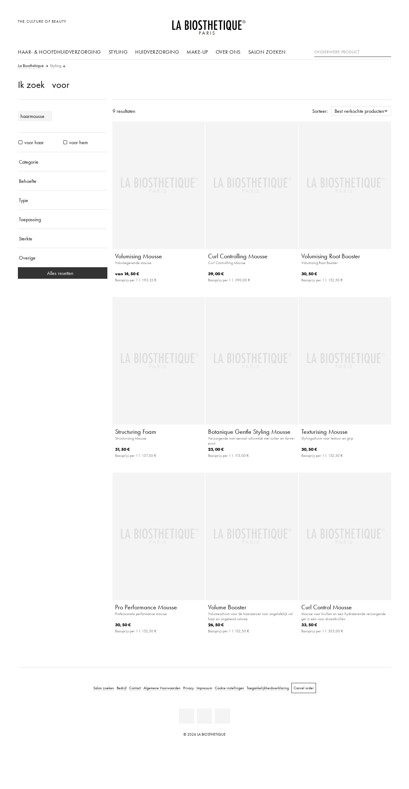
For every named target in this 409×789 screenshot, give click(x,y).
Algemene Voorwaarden (162, 687)
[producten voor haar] (20, 142)
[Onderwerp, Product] (352, 52)
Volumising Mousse (138, 256)
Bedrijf (122, 687)
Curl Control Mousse (326, 607)
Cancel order (304, 687)
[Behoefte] (62, 181)
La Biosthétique (31, 66)
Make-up (197, 52)
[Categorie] (62, 161)
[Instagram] (222, 716)
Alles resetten (63, 273)
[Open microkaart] (385, 25)
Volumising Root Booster (330, 256)
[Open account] (370, 25)
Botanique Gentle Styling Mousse (249, 431)
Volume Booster (227, 607)
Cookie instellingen (229, 687)
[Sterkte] (62, 238)
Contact (135, 687)
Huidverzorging (157, 52)
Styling (118, 52)
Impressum (204, 687)
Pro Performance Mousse (146, 607)
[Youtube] (204, 716)
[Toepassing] (62, 219)
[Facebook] (186, 716)
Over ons (228, 52)
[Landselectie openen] (355, 25)
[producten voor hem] (65, 142)
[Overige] (62, 257)
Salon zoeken (267, 52)
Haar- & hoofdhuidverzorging (59, 52)
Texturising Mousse (324, 431)
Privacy (188, 687)
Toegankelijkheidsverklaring (268, 687)
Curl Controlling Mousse (237, 256)
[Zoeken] (386, 51)
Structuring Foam (135, 431)
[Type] (62, 200)
